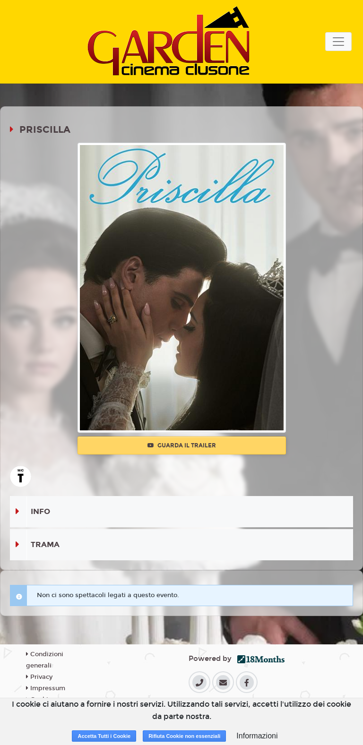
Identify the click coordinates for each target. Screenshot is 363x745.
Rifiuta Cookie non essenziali (184, 736)
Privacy (39, 677)
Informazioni (256, 736)
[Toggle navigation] (338, 41)
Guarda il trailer (181, 445)
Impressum (45, 688)
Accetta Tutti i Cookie (104, 736)
